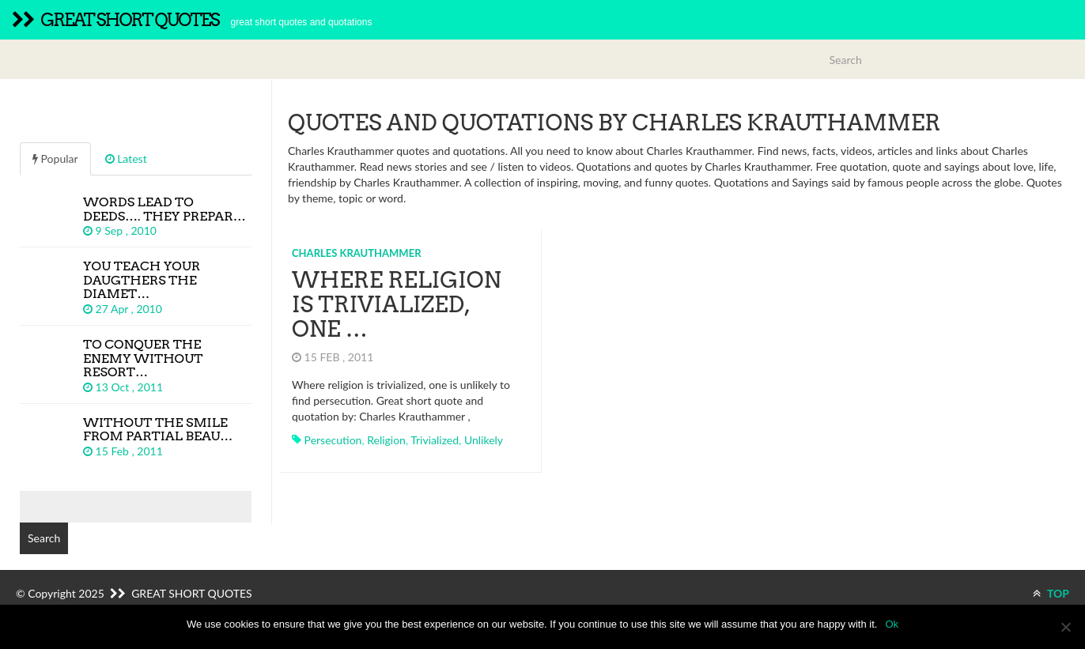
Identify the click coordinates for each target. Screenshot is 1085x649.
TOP (1051, 593)
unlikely (483, 440)
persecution (333, 440)
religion (386, 440)
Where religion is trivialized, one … (396, 304)
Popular (55, 158)
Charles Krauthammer (357, 253)
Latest (126, 158)
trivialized (434, 440)
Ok (891, 624)
